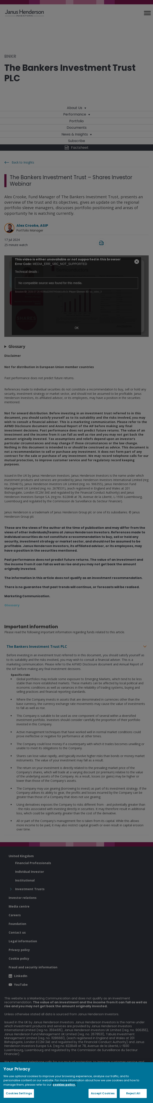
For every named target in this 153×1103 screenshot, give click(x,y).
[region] (76, 1082)
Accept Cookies (102, 1093)
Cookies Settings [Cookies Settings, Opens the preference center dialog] (19, 1093)
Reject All (133, 1093)
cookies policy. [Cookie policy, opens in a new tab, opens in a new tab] (64, 1085)
